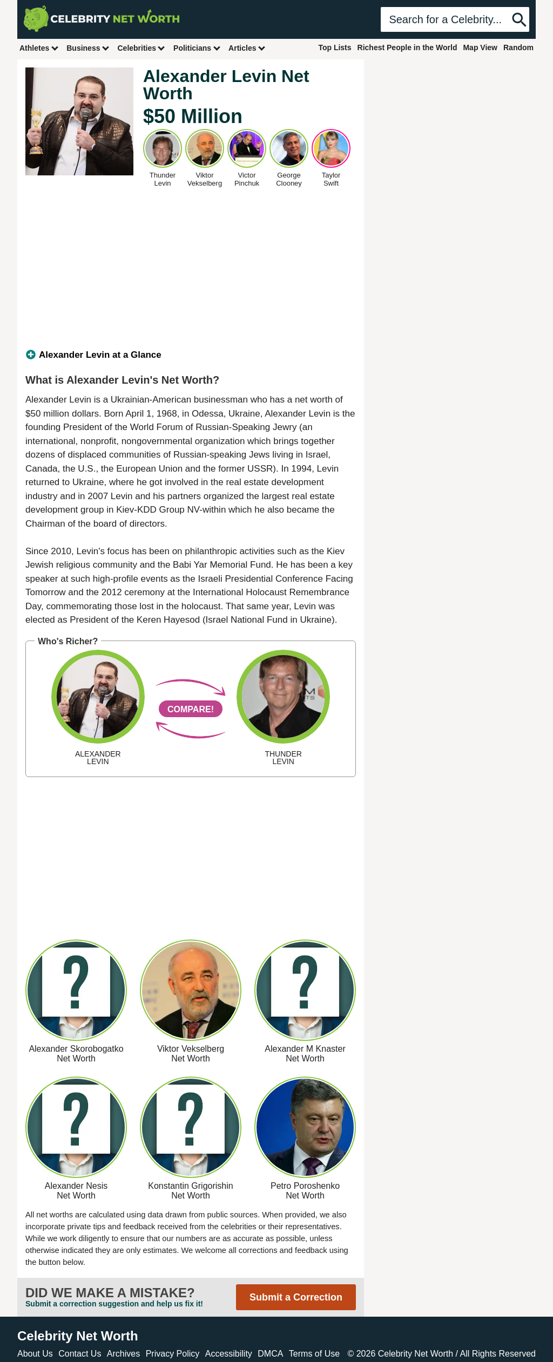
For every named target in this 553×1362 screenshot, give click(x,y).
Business (88, 47)
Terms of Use (314, 1353)
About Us (35, 1353)
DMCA (270, 1353)
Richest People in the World (407, 47)
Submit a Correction (295, 1297)
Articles (247, 47)
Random (518, 47)
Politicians (197, 47)
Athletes (39, 47)
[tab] (190, 355)
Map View (480, 47)
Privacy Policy (173, 1353)
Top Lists (334, 47)
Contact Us (79, 1353)
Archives (123, 1353)
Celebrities (141, 47)
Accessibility (228, 1353)
